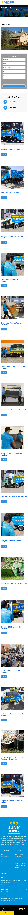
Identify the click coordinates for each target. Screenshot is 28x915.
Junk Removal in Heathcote (10, 193)
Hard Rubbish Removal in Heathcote (14, 497)
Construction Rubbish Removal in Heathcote (13, 367)
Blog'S (2, 866)
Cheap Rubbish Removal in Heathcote (10, 280)
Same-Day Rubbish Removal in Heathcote (12, 237)
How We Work (4, 859)
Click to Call (7, 912)
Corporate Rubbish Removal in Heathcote (12, 801)
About (2, 854)
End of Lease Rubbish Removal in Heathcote (12, 715)
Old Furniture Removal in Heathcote (14, 410)
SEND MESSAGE (13, 108)
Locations (10, 10)
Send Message (21, 912)
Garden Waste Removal (20, 870)
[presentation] (12, 82)
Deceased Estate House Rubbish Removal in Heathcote (12, 758)
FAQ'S (2, 863)
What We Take (4, 861)
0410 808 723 (12, 102)
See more (4, 154)
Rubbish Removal (5, 856)
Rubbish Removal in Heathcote (12, 149)
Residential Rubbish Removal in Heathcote (12, 454)
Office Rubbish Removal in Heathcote (10, 671)
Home (2, 10)
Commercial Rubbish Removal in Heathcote (12, 324)
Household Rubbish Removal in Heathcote (12, 541)
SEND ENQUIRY (14, 86)
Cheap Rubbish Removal (20, 863)
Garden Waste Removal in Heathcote (14, 584)
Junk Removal (18, 856)
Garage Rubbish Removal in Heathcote (11, 628)
